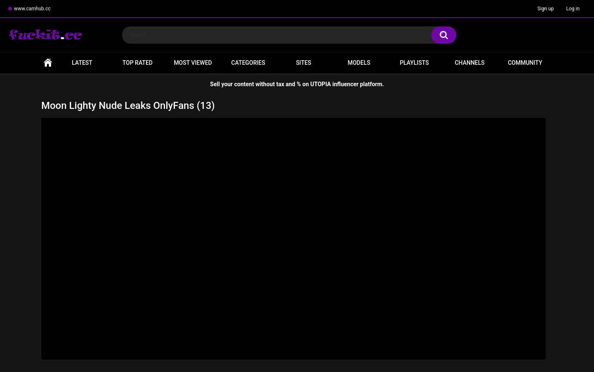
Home (47, 62)
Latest (82, 62)
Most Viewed (193, 62)
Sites (303, 62)
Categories (248, 62)
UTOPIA (320, 84)
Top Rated (138, 62)
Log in (573, 9)
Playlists (414, 62)
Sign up (545, 9)
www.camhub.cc (32, 9)
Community (525, 62)
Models (359, 62)
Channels (469, 62)
